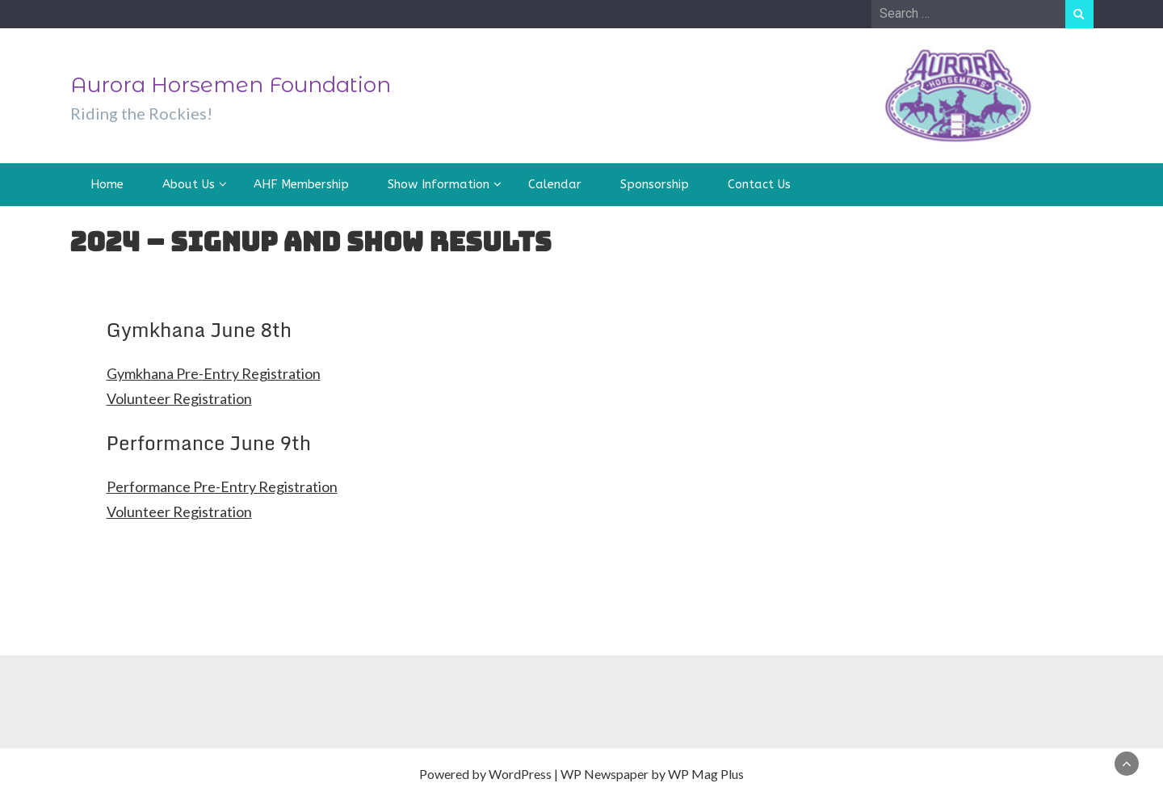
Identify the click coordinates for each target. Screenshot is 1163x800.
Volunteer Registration (179, 398)
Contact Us (759, 184)
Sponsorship (654, 184)
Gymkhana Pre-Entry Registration (214, 373)
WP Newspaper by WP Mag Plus (652, 773)
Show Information (438, 184)
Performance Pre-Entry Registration (222, 486)
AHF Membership (301, 184)
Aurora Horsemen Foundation (230, 85)
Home (107, 184)
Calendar (555, 184)
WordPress (520, 773)
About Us (188, 184)
